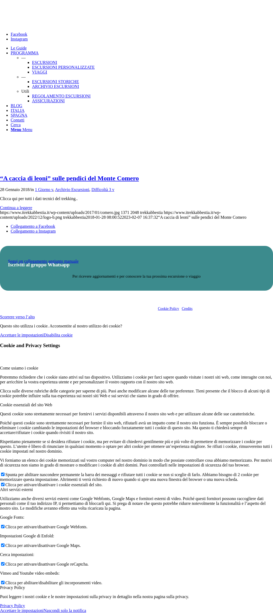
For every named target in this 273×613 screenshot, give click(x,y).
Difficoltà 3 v (102, 189)
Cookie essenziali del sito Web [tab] (26, 405)
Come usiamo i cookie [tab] (19, 368)
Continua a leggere (16, 207)
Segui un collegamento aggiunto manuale (43, 261)
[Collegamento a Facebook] (19, 34)
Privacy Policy (12, 605)
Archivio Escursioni (72, 189)
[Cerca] (16, 125)
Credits (187, 309)
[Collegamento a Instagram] (19, 39)
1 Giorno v (44, 189)
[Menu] (21, 129)
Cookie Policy (168, 309)
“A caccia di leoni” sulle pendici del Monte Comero (69, 178)
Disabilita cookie (58, 335)
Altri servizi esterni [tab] (16, 489)
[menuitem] (142, 48)
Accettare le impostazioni (21, 335)
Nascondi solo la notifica (64, 610)
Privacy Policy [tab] (12, 587)
